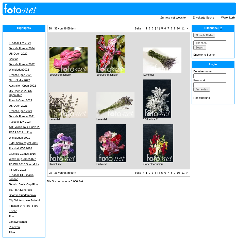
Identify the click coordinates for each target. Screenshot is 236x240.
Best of (13, 58)
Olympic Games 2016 (22, 153)
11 (182, 28)
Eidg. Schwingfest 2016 (23, 143)
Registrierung (201, 97)
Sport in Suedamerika (22, 195)
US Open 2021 (18, 105)
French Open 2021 (20, 111)
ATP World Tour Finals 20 (24, 127)
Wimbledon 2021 (19, 137)
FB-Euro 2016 (17, 169)
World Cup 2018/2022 (22, 159)
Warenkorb (228, 17)
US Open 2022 (18, 53)
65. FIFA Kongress (20, 189)
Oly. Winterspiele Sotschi (24, 200)
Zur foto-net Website (173, 17)
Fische (13, 211)
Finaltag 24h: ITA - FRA (23, 205)
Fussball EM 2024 (20, 42)
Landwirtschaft (18, 221)
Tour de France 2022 (22, 64)
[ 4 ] (157, 28)
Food (12, 216)
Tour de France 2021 (22, 116)
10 (178, 28)
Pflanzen (14, 227)
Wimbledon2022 (19, 69)
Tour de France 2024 (22, 48)
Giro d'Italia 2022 (19, 80)
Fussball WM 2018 (20, 148)
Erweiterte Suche (203, 17)
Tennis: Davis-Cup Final (23, 184)
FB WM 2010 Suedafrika (24, 164)
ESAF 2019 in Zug (20, 132)
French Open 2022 (20, 74)
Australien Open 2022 (22, 85)
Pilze (12, 232)
